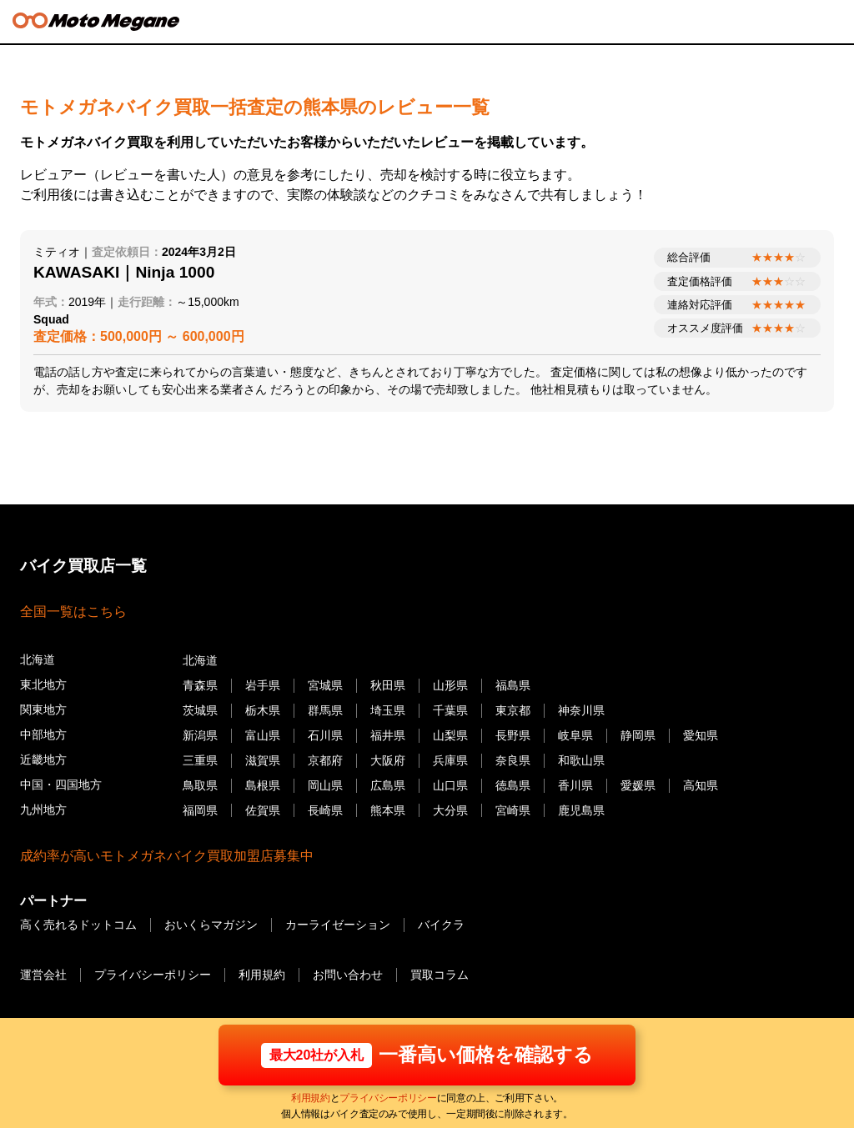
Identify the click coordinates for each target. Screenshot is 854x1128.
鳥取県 (200, 784)
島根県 (262, 784)
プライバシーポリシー (387, 1099)
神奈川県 (581, 710)
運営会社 (43, 974)
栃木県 (262, 710)
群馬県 (325, 710)
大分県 (450, 809)
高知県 (700, 784)
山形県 (450, 685)
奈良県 (512, 760)
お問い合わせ (348, 974)
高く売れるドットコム (78, 924)
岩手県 (262, 685)
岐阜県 (575, 735)
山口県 (450, 784)
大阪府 (387, 760)
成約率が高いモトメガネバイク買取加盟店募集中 (167, 856)
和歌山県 (581, 760)
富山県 (262, 735)
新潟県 (200, 735)
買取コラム (439, 974)
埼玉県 (387, 710)
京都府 (325, 760)
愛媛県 (638, 784)
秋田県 (387, 685)
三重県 (200, 760)
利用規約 (310, 1099)
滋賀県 (262, 760)
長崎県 (325, 809)
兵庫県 (450, 760)
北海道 (200, 660)
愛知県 (700, 735)
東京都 (512, 710)
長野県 (512, 735)
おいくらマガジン (211, 924)
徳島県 (512, 784)
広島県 (387, 784)
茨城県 (200, 710)
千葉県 (450, 710)
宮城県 (325, 685)
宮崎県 (512, 809)
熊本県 (387, 809)
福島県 (512, 685)
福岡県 (200, 809)
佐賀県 (262, 809)
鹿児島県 (581, 809)
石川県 (325, 735)
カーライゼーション (337, 924)
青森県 (200, 685)
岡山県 (325, 784)
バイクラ (441, 924)
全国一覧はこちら (73, 611)
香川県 (575, 784)
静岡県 (638, 735)
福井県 (387, 735)
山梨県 (450, 735)
